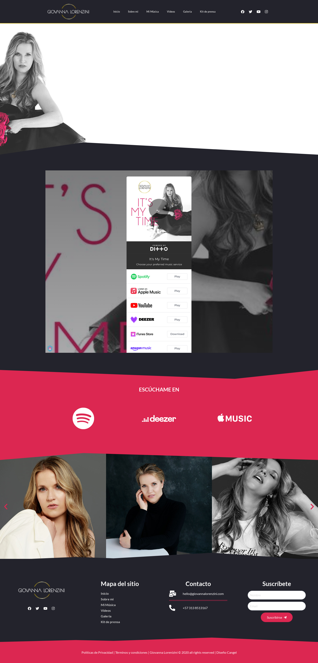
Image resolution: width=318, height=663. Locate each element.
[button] (6, 506)
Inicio (116, 11)
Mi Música (152, 11)
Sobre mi (133, 11)
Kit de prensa (208, 11)
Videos (171, 11)
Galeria (187, 11)
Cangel (232, 652)
